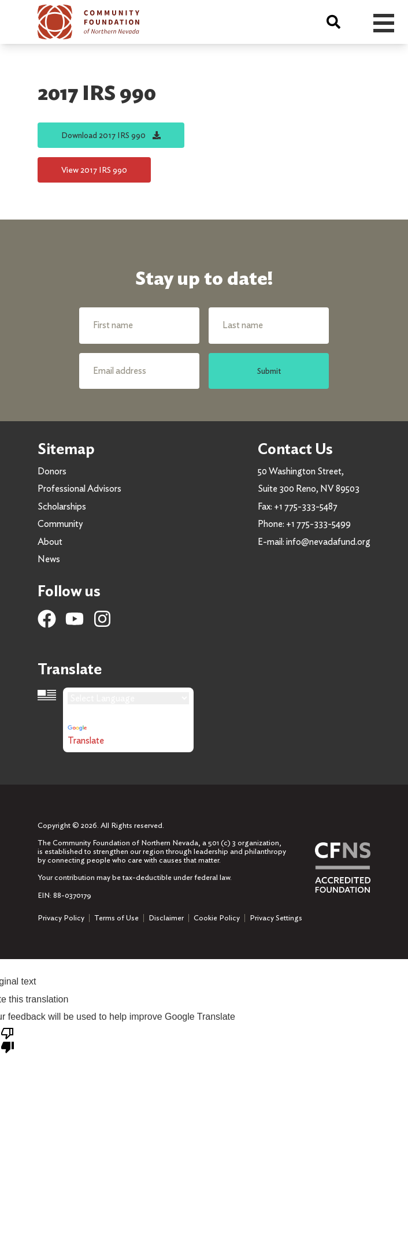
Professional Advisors (79, 488)
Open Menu (383, 23)
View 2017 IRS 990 (94, 169)
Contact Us (295, 449)
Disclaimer (166, 917)
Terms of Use (116, 917)
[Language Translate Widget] (128, 698)
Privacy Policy (61, 917)
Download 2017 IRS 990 (111, 135)
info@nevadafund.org (328, 541)
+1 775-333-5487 (305, 506)
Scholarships (62, 506)
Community (60, 523)
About (50, 541)
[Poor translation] (7, 1039)
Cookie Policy (217, 917)
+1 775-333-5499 (318, 523)
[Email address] (139, 371)
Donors (52, 471)
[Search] (333, 22)
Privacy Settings (276, 918)
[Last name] (269, 325)
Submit (269, 371)
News (49, 559)
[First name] (139, 325)
